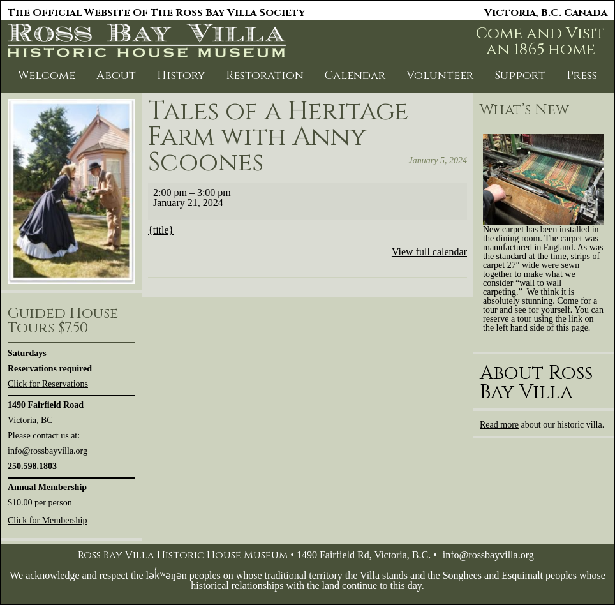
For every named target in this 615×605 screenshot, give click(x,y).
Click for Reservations (48, 384)
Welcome (46, 76)
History (181, 76)
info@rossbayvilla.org (488, 554)
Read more (499, 424)
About (116, 76)
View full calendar (429, 251)
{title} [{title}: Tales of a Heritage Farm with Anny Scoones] (161, 230)
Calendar (355, 76)
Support (519, 76)
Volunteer (439, 76)
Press (582, 76)
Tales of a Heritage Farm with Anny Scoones (278, 137)
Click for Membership (47, 520)
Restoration (265, 76)
